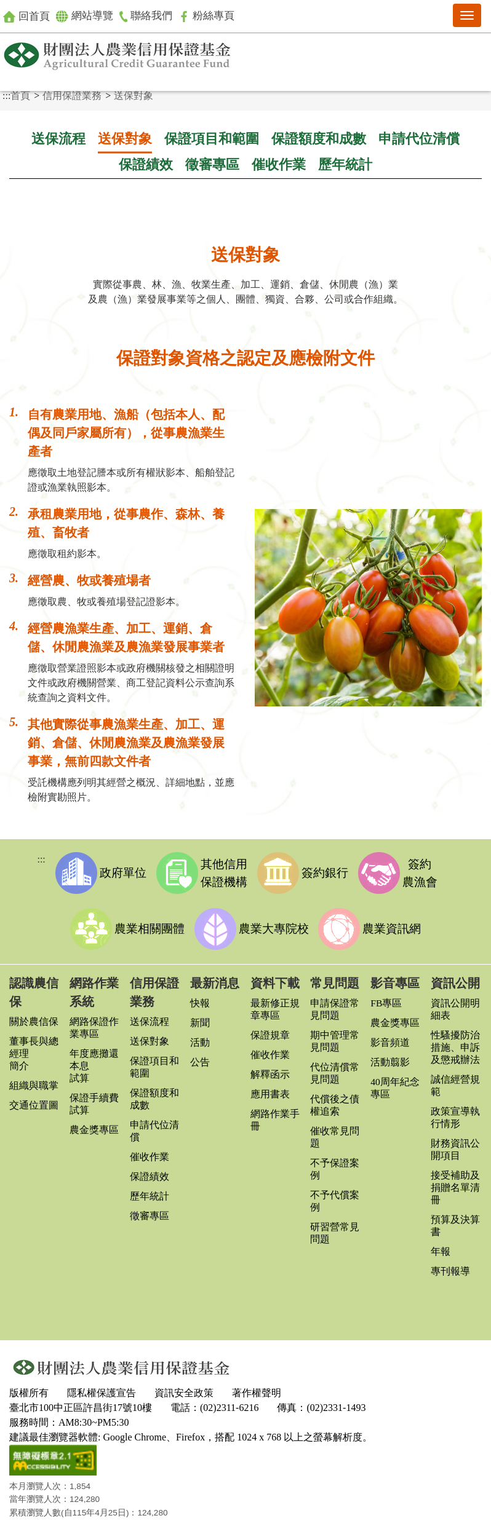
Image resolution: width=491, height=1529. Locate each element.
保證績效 (146, 164)
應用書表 (270, 1090)
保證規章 (270, 1031)
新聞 (200, 1019)
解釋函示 (270, 1070)
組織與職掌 (33, 1082)
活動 (200, 1038)
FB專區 (386, 999)
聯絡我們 (151, 16)
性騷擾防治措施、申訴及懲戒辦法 (455, 1043)
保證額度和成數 (318, 139)
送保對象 (133, 95)
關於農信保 (33, 1018)
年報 (440, 1248)
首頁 (20, 95)
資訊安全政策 (184, 1386)
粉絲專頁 (214, 16)
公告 (200, 1058)
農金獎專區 (94, 1126)
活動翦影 (390, 1058)
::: (6, 95)
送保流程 (58, 139)
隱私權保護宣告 (101, 1386)
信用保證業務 (72, 95)
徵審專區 (212, 164)
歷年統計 (345, 164)
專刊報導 (450, 1267)
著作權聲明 (256, 1386)
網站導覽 (88, 16)
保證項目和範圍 (211, 139)
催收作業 (279, 164)
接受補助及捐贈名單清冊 (455, 1183)
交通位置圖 (33, 1101)
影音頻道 (390, 1038)
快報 (200, 999)
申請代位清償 (419, 139)
